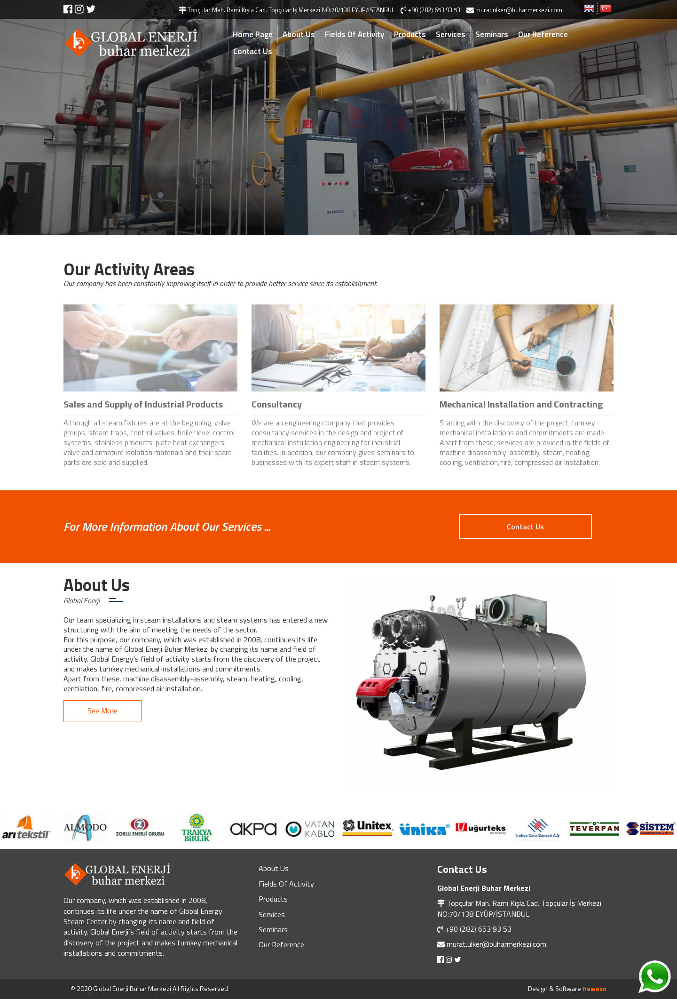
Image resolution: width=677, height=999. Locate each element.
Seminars (491, 34)
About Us (299, 34)
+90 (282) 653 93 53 (478, 929)
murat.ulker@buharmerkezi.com (496, 944)
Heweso (594, 988)
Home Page (253, 34)
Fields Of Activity (354, 34)
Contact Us (252, 51)
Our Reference (543, 34)
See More (102, 710)
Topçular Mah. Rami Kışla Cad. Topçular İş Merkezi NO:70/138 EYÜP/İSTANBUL (519, 908)
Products (410, 34)
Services (450, 34)
